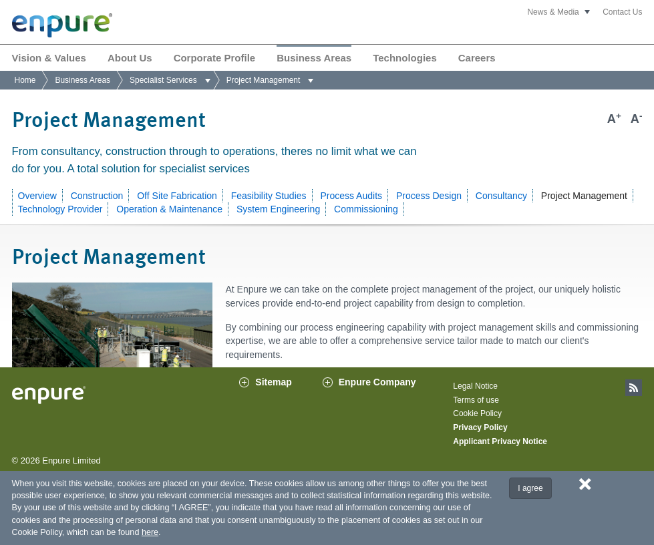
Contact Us (622, 12)
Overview (37, 195)
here (150, 532)
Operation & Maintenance (169, 209)
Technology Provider (60, 209)
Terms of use (476, 412)
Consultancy (501, 195)
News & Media (553, 12)
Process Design (429, 195)
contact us (366, 378)
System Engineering (278, 209)
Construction (97, 195)
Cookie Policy (477, 426)
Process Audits (351, 195)
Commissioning (366, 209)
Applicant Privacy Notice (500, 454)
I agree (530, 488)
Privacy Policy (480, 440)
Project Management (584, 195)
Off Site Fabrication (177, 195)
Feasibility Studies (269, 195)
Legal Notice (475, 399)
